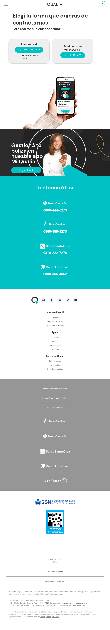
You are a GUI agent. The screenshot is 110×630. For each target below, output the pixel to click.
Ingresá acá (26, 170)
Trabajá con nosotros (55, 369)
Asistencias (55, 317)
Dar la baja (55, 349)
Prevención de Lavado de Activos (54, 398)
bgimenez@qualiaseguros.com (75, 603)
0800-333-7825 (43, 603)
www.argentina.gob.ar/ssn (55, 581)
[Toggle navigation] (6, 4)
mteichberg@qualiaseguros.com (73, 605)
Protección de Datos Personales (55, 388)
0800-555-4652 (55, 274)
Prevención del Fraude (55, 407)
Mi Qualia (55, 337)
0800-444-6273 (55, 210)
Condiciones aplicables (55, 325)
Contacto (55, 341)
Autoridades (55, 365)
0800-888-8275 (55, 231)
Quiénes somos (55, 361)
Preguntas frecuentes (55, 321)
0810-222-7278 (55, 252)
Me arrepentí (55, 345)
